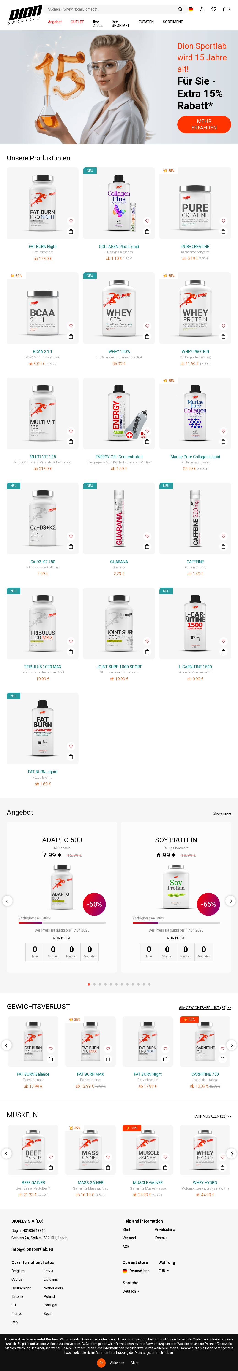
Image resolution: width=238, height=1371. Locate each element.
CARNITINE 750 (205, 1074)
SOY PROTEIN (176, 840)
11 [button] (144, 984)
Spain (48, 1314)
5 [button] (111, 984)
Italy (14, 1322)
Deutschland (21, 1288)
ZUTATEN (146, 22)
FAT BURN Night (43, 246)
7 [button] (122, 984)
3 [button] (100, 984)
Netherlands (53, 1288)
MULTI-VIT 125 (43, 457)
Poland (49, 1296)
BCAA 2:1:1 (43, 351)
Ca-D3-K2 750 (42, 562)
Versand (129, 1238)
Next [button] (230, 901)
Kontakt (161, 1238)
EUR (162, 1271)
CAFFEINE (195, 562)
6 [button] (116, 984)
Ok (101, 1363)
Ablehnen (117, 1363)
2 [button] (94, 984)
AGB (126, 1246)
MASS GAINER (90, 1182)
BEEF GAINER (33, 1182)
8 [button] (127, 984)
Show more (222, 813)
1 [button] (89, 984)
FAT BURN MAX (90, 1074)
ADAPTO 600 (62, 840)
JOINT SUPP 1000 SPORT (119, 667)
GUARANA (119, 562)
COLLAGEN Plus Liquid (119, 246)
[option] (119, 87)
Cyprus (17, 1279)
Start (126, 1229)
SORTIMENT (173, 22)
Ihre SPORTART (120, 23)
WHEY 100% (119, 351)
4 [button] (105, 984)
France (16, 1314)
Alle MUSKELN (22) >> (213, 1116)
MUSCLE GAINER (148, 1182)
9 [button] (133, 984)
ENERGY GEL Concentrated (119, 457)
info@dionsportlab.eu (32, 1249)
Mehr (135, 1363)
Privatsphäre (165, 1229)
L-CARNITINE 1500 (195, 667)
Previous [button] (7, 901)
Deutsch (129, 1291)
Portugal (50, 1305)
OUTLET (77, 22)
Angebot (55, 22)
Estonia (17, 1296)
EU (13, 1305)
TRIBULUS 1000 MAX (42, 667)
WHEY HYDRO (205, 1182)
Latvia (48, 1271)
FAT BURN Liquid (42, 772)
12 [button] (149, 984)
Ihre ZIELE (98, 23)
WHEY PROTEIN (195, 351)
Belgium (18, 1271)
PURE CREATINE (195, 246)
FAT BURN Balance (33, 1074)
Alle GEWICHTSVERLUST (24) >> (205, 1008)
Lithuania (51, 1279)
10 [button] (138, 984)
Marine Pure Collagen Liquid (195, 457)
